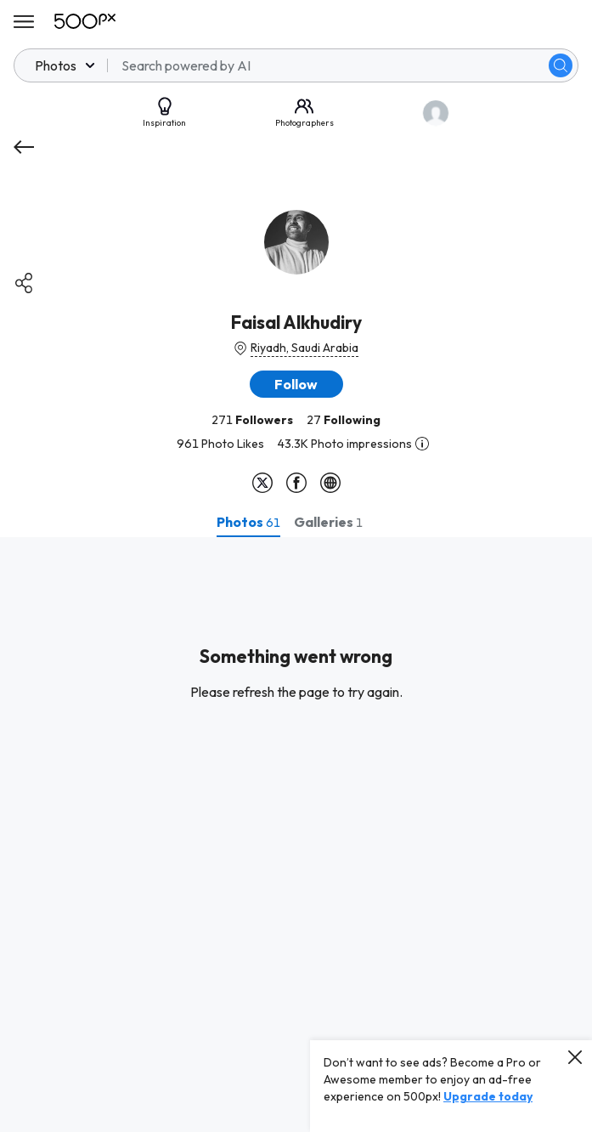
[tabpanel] (296, 834)
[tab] (248, 522)
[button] (296, 384)
